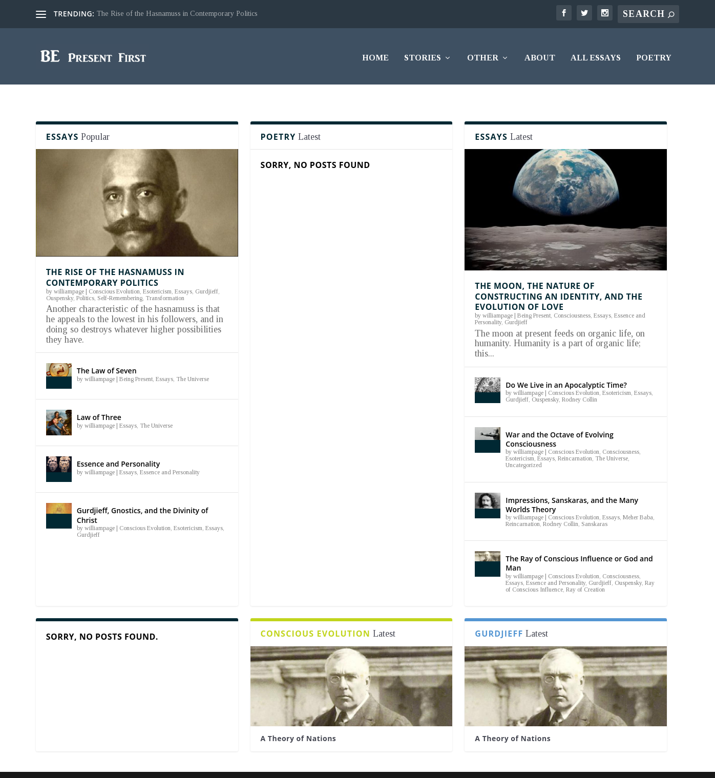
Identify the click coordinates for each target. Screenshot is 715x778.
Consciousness (572, 296)
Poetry (653, 55)
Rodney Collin (579, 380)
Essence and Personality (118, 444)
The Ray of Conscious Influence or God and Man (579, 543)
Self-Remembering (119, 278)
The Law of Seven (107, 351)
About (539, 55)
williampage (69, 272)
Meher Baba (638, 497)
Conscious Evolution (114, 272)
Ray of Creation (585, 570)
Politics (85, 278)
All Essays (596, 55)
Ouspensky (59, 278)
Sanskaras (594, 504)
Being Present (136, 359)
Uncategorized (524, 445)
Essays (183, 272)
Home (375, 55)
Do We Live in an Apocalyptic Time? (566, 365)
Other (482, 55)
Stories (422, 55)
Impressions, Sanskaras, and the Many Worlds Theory (572, 484)
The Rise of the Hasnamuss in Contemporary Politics (177, 13)
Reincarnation (575, 439)
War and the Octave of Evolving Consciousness (559, 419)
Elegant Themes (101, 764)
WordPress (187, 764)
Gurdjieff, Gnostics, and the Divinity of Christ (142, 495)
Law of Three (99, 398)
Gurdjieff (206, 272)
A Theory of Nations (299, 719)
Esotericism (157, 272)
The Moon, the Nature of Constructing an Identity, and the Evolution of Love (558, 277)
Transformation (164, 278)
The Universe (192, 359)
